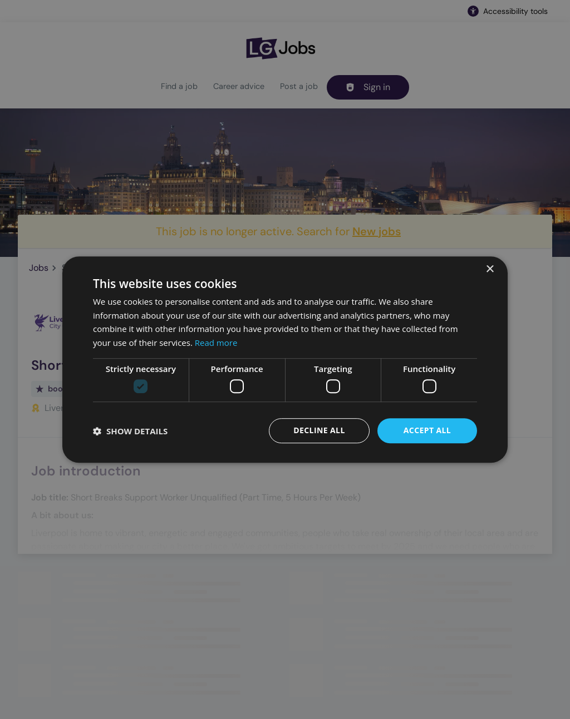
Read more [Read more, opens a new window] (216, 342)
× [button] (489, 269)
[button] (130, 431)
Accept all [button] (427, 430)
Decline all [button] (319, 430)
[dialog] (285, 359)
